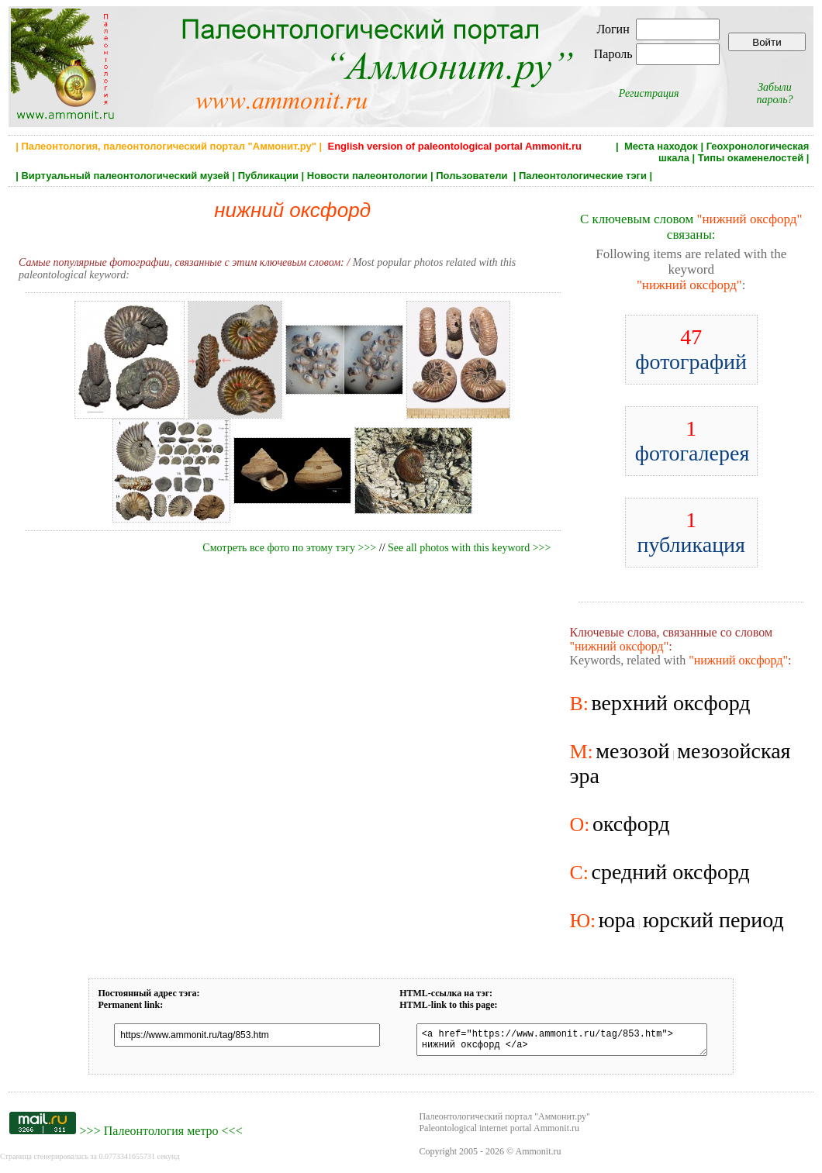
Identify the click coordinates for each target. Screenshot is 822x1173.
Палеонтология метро (161, 1135)
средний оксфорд (670, 872)
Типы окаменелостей (750, 158)
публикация (691, 532)
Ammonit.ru (538, 1156)
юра (617, 920)
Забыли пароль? (774, 93)
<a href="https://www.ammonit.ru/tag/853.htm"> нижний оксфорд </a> (555, 1042)
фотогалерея (692, 440)
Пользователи (473, 175)
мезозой (632, 751)
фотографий (691, 349)
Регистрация (649, 93)
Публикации (268, 175)
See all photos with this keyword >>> (469, 548)
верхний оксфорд (670, 703)
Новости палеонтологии (367, 175)
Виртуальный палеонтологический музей (125, 175)
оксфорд (631, 824)
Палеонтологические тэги (583, 175)
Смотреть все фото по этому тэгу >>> (289, 548)
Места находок (661, 146)
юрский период (713, 920)
